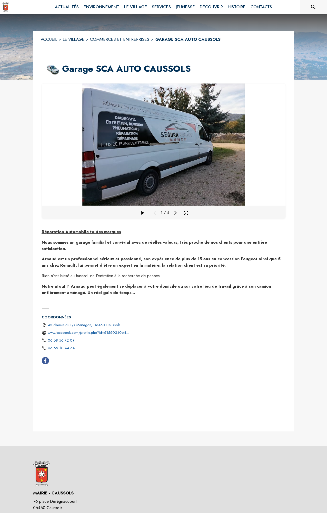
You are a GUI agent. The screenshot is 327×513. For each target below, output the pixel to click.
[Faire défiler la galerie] (142, 213)
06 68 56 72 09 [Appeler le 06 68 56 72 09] (61, 340)
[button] (51, 69)
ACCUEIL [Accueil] (49, 39)
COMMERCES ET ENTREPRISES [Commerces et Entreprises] (119, 39)
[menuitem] (66, 7)
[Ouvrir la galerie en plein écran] (186, 212)
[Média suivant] (175, 213)
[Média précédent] (154, 213)
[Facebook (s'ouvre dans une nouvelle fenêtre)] (45, 361)
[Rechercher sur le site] (313, 7)
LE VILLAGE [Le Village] (73, 39)
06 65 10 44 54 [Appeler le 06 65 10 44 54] (61, 348)
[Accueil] (5, 7)
